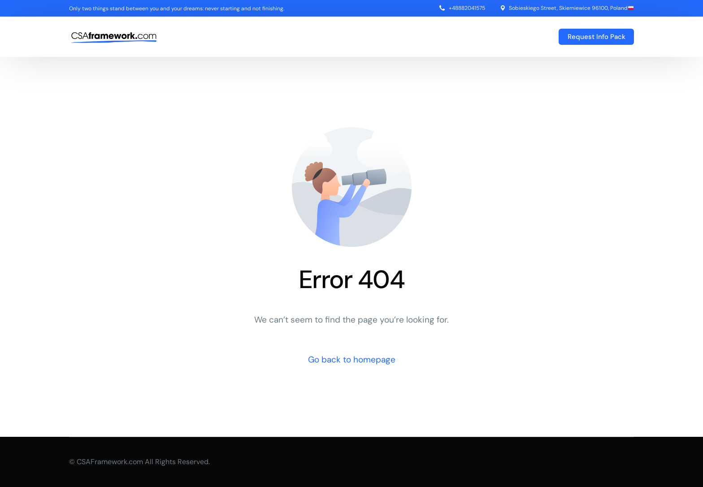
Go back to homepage (351, 359)
